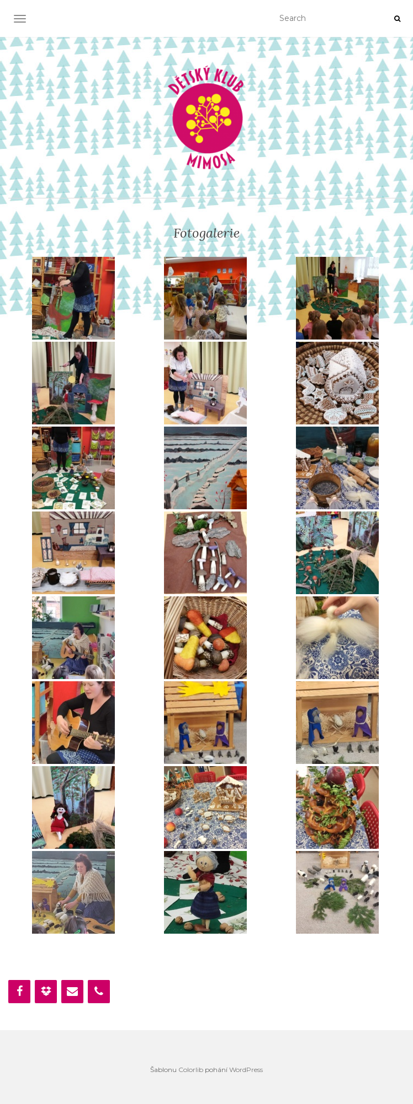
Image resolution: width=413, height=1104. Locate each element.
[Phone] (99, 991)
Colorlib (190, 1069)
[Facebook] (19, 991)
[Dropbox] (46, 991)
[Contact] (72, 991)
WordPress (246, 1069)
